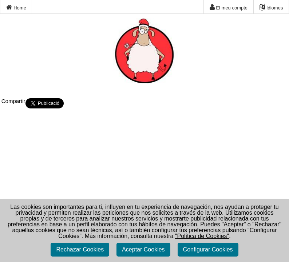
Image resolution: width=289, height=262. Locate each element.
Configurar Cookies (208, 249)
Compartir (13, 101)
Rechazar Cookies (80, 249)
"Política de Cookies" (202, 236)
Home (16, 7)
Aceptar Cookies (143, 249)
